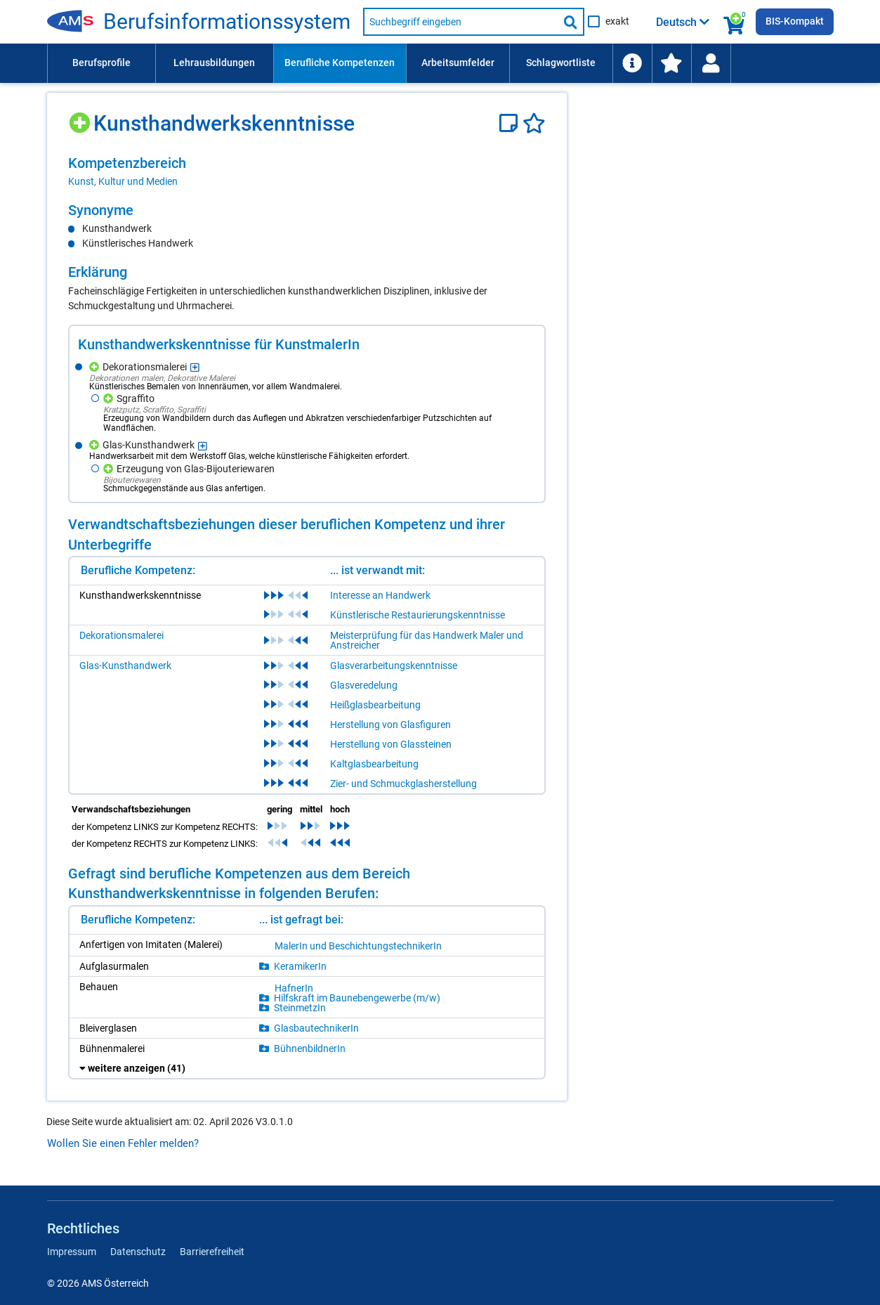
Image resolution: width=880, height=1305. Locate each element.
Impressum (71, 1251)
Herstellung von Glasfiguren (390, 724)
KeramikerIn (300, 966)
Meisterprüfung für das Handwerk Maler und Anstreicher (426, 640)
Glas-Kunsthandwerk (125, 665)
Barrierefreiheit (212, 1251)
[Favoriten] (534, 123)
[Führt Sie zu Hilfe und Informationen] (632, 63)
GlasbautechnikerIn (316, 1028)
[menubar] (440, 63)
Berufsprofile (101, 62)
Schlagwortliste (561, 62)
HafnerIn (294, 988)
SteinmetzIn (300, 1008)
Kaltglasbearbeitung (374, 764)
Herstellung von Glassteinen (391, 744)
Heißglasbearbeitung (375, 704)
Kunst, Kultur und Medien (123, 181)
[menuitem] (101, 63)
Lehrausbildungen (214, 62)
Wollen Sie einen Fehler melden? (123, 1143)
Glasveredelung (364, 685)
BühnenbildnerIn (310, 1048)
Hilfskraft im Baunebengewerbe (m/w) (357, 998)
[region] (307, 171)
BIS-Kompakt (795, 21)
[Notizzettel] (511, 123)
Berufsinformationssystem (226, 21)
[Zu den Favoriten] (671, 63)
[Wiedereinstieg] (710, 63)
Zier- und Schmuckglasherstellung (403, 783)
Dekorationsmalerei (121, 635)
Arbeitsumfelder (457, 62)
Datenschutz (138, 1251)
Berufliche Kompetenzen (339, 62)
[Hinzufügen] (81, 117)
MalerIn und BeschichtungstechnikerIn (358, 946)
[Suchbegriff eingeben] (460, 22)
